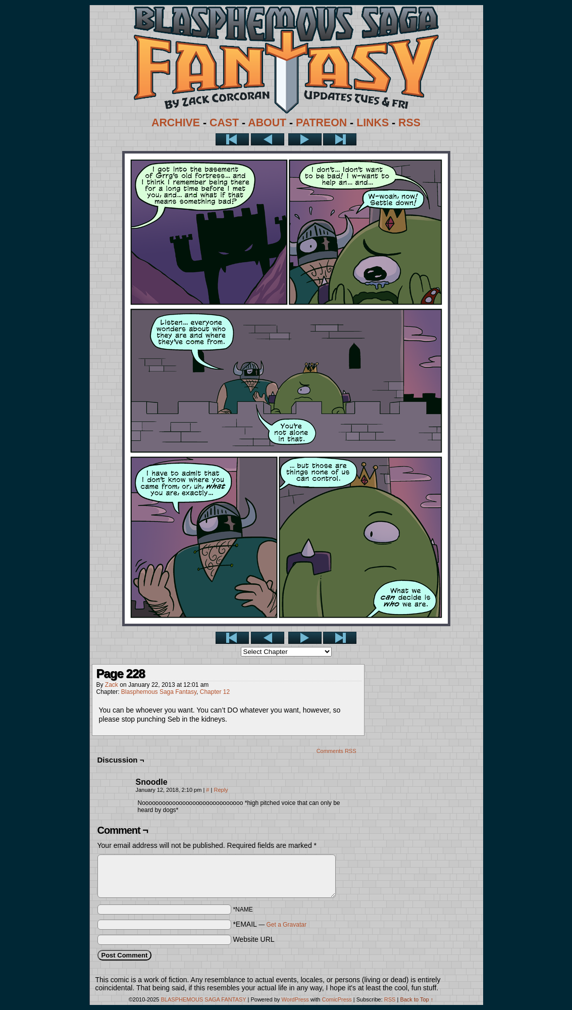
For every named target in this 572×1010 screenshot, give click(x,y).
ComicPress (336, 999)
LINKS (372, 123)
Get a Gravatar (286, 924)
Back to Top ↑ (416, 999)
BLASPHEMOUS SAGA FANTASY (203, 999)
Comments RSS (336, 751)
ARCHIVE (175, 123)
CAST (224, 123)
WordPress (295, 999)
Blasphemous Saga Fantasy (158, 691)
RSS (409, 123)
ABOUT (267, 123)
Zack (111, 684)
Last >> (339, 139)
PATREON (321, 123)
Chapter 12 (215, 691)
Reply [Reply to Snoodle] (221, 790)
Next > (305, 139)
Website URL (253, 939)
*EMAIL (269, 924)
